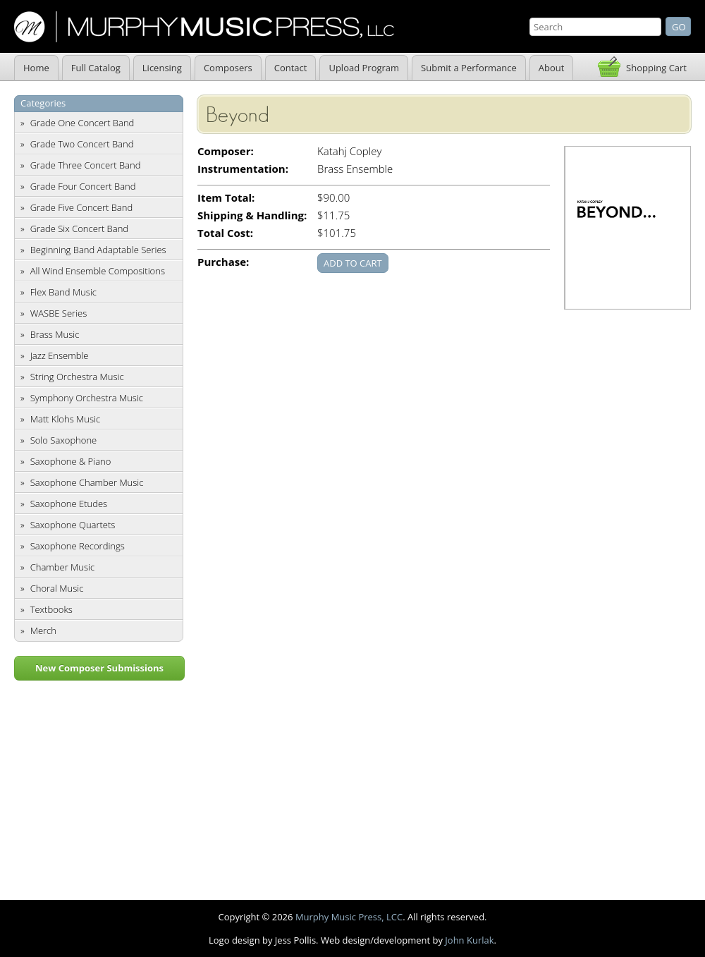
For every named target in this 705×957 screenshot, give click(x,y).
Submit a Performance (469, 67)
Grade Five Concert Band (81, 207)
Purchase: (223, 262)
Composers (228, 67)
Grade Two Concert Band (82, 144)
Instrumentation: (242, 169)
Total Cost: (225, 233)
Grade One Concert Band (82, 122)
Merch (43, 630)
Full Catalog (96, 67)
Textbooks (51, 609)
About (552, 67)
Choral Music (57, 588)
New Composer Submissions (99, 668)
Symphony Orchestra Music (86, 397)
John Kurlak (469, 940)
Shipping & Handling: (252, 215)
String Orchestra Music (77, 376)
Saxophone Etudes (68, 503)
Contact (290, 67)
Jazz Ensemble (59, 355)
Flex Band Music (63, 292)
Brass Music (55, 334)
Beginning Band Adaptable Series (98, 249)
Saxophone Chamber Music (87, 482)
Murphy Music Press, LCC (349, 916)
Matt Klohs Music (65, 419)
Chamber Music (62, 567)
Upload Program (364, 67)
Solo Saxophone (63, 440)
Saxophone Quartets (73, 524)
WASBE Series (58, 313)
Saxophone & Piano (70, 461)
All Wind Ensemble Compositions (97, 270)
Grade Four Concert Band (83, 186)
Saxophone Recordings (77, 546)
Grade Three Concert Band (85, 165)
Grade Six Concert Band (79, 228)
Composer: (225, 151)
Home (36, 67)
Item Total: (226, 198)
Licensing (162, 67)
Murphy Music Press (204, 26)
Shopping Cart (656, 67)
